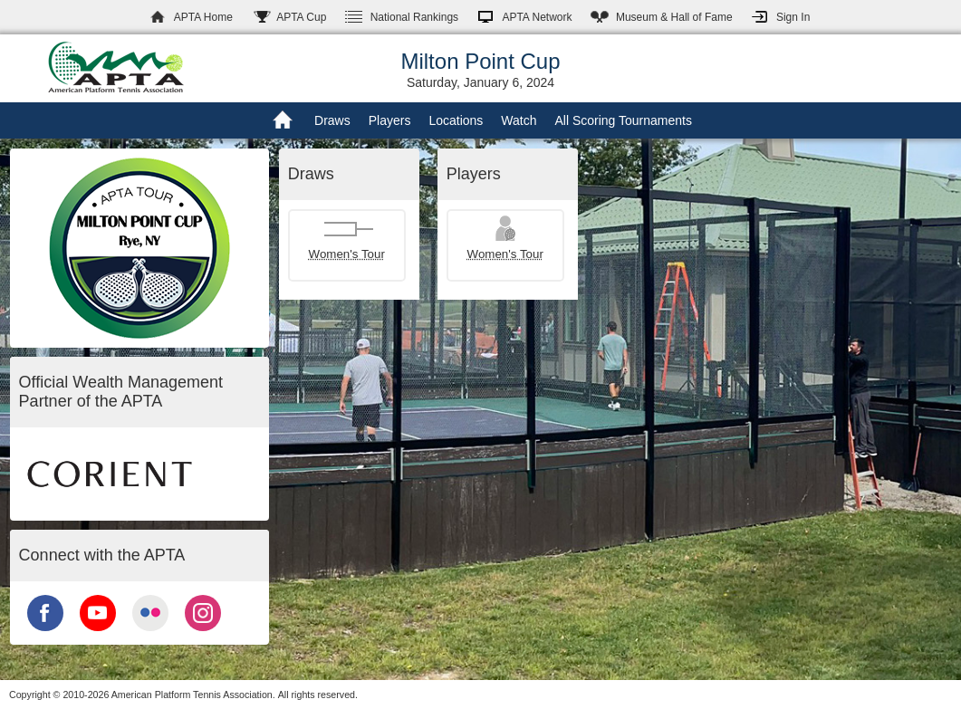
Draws (332, 120)
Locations (455, 120)
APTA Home (203, 17)
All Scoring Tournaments (622, 120)
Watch (518, 120)
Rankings (414, 17)
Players (390, 120)
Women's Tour (347, 254)
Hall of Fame (674, 17)
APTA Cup (301, 17)
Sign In (793, 17)
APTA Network (537, 17)
